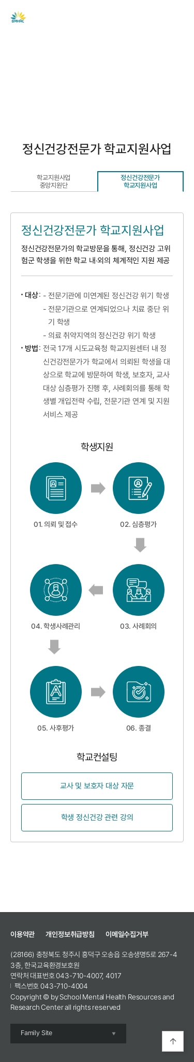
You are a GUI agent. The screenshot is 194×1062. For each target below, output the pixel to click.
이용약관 (22, 934)
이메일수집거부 (127, 934)
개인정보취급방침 (70, 934)
